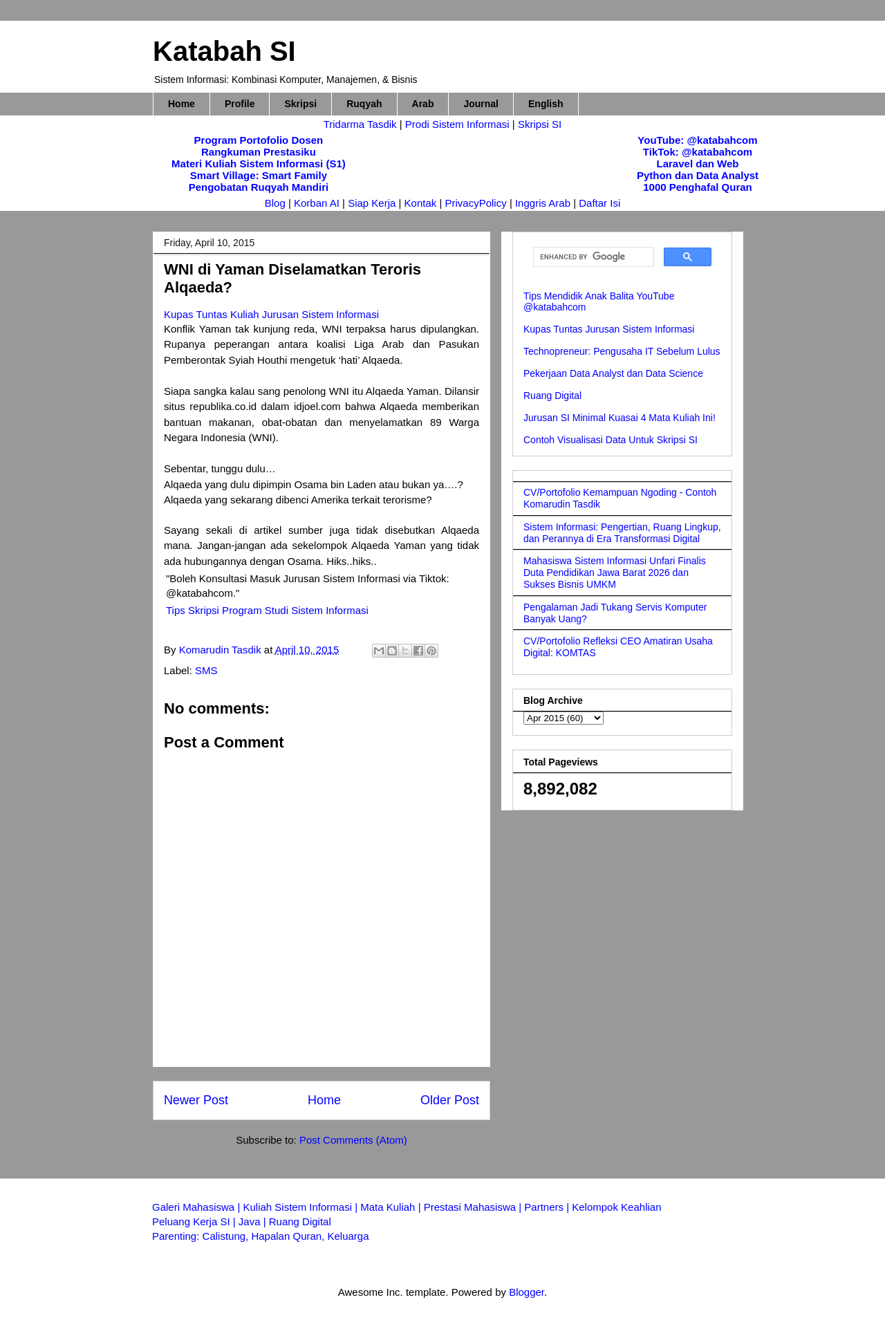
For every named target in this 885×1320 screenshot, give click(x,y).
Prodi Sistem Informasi (457, 124)
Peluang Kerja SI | (195, 1221)
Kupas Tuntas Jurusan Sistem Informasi (608, 329)
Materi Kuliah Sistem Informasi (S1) (258, 163)
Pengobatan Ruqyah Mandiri (259, 187)
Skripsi (300, 103)
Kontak (420, 203)
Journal (481, 103)
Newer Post (196, 1100)
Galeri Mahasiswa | (197, 1207)
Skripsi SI (539, 124)
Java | (254, 1221)
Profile (240, 103)
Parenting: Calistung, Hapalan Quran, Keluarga (260, 1236)
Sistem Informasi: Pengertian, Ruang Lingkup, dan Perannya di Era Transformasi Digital (622, 532)
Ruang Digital (552, 395)
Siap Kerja (371, 203)
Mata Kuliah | (391, 1207)
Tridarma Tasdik (362, 124)
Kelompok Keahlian (616, 1207)
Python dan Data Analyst (697, 175)
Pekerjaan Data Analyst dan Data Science (613, 373)
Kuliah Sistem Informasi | (301, 1207)
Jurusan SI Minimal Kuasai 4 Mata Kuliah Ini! (619, 417)
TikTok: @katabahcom (697, 152)
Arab (423, 103)
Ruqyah (364, 103)
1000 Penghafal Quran (697, 187)
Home (181, 103)
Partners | (548, 1207)
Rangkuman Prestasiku (258, 152)
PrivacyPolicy (477, 203)
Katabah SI (224, 51)
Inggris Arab (544, 203)
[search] (592, 257)
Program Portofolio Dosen (259, 140)
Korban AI (316, 203)
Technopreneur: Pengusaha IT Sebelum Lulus (621, 351)
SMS (206, 670)
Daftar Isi (599, 203)
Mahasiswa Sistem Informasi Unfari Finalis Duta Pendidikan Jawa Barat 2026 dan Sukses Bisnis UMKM (614, 572)
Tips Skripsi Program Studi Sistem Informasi (267, 610)
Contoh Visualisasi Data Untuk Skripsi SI (610, 439)
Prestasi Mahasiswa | (474, 1207)
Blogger (526, 1292)
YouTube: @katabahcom (697, 140)
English (545, 103)
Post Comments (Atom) (353, 1140)
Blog (275, 203)
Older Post (449, 1100)
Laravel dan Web (698, 163)
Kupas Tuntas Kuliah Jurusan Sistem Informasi (271, 314)
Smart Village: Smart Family (258, 175)
